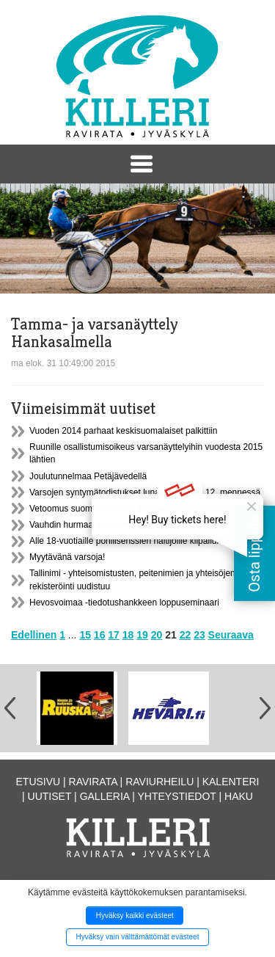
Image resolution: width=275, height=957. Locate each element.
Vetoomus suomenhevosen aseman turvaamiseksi (127, 508)
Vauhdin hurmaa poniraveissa (87, 525)
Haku (238, 796)
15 (85, 635)
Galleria (105, 796)
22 (185, 635)
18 (128, 635)
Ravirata (93, 781)
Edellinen (33, 635)
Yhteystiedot (177, 796)
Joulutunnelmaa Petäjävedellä (88, 476)
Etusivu (38, 781)
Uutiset (50, 796)
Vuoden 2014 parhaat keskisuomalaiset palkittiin (123, 431)
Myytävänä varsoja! (67, 557)
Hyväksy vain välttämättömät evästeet (137, 937)
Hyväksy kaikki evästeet (135, 915)
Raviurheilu (159, 781)
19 (142, 635)
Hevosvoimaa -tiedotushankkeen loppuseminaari (124, 602)
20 (157, 635)
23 (199, 635)
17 (114, 635)
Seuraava (231, 635)
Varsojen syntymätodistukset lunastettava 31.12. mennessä (144, 492)
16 (100, 635)
